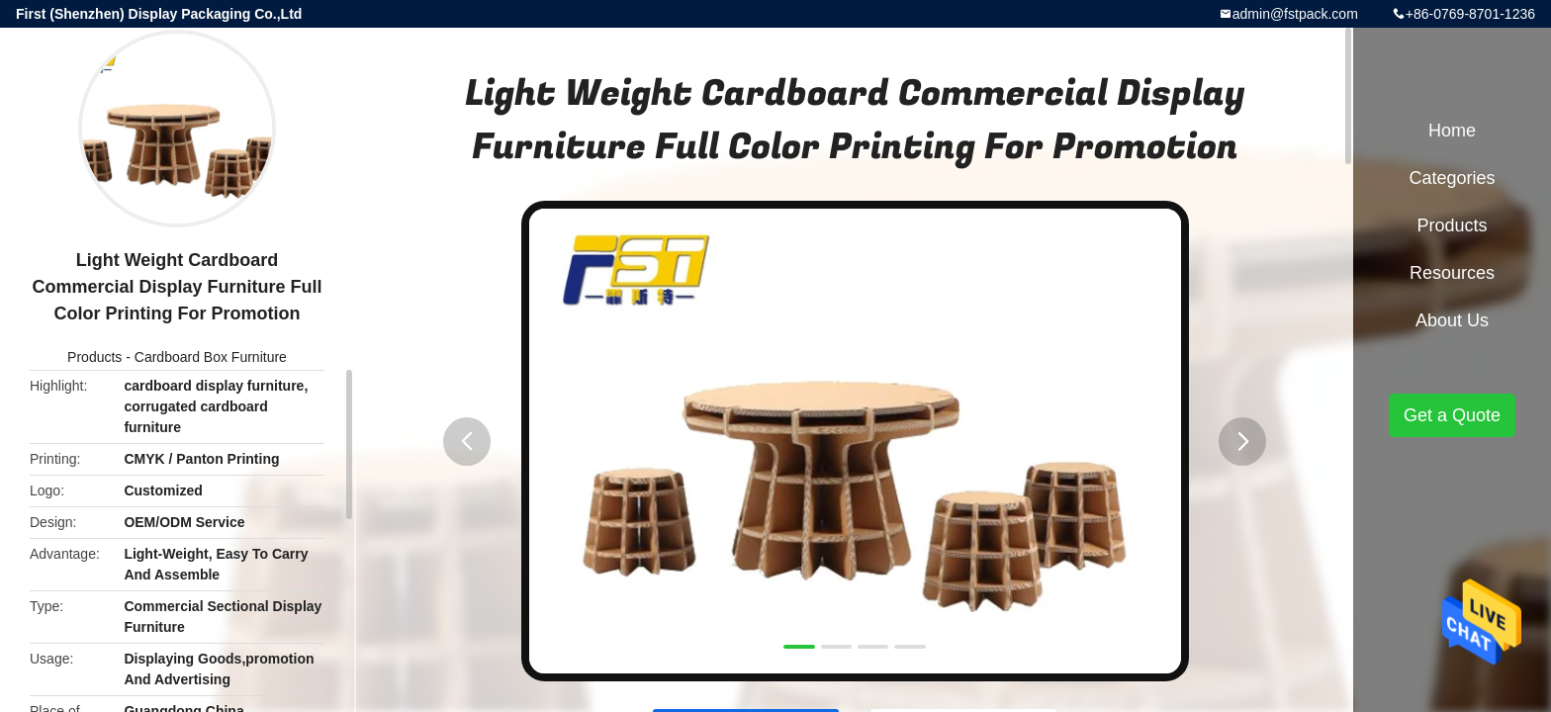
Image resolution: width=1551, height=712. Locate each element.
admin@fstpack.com (1295, 14)
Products (94, 357)
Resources (1452, 273)
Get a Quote (1452, 415)
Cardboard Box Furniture (211, 357)
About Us (1452, 320)
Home (1452, 130)
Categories (1452, 178)
